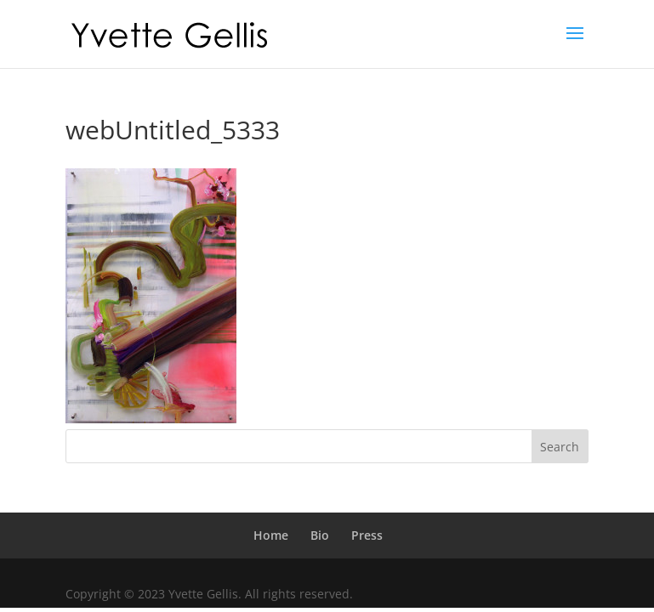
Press (367, 535)
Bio (319, 535)
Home (270, 535)
